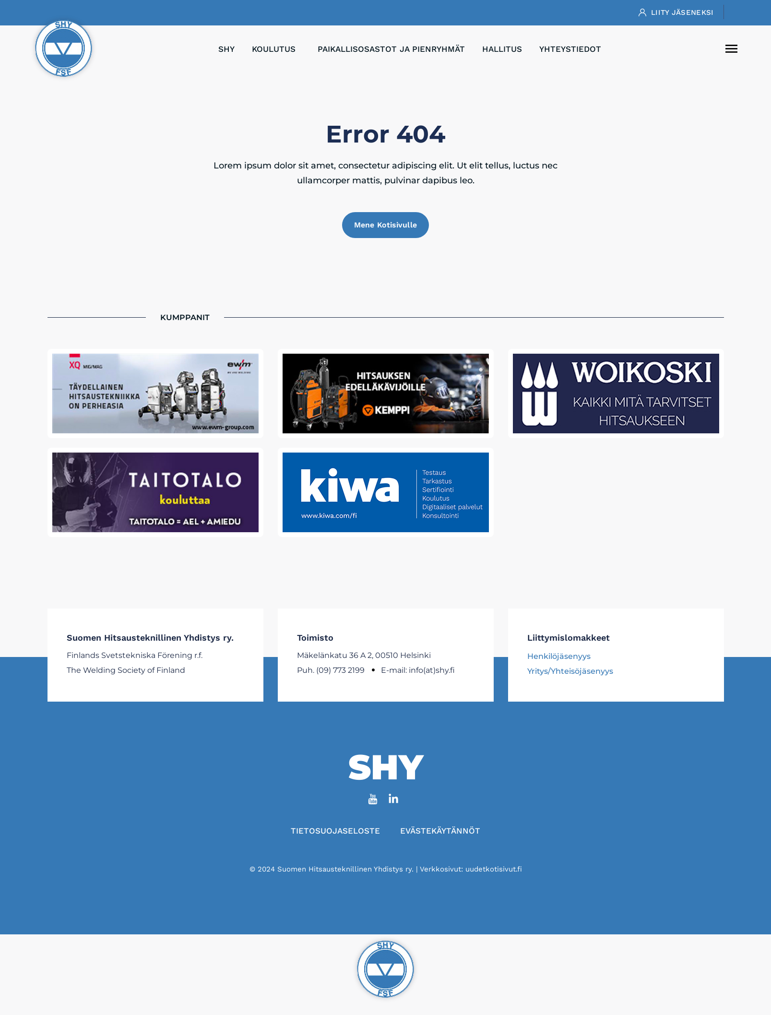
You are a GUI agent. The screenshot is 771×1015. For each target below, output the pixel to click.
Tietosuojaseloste (335, 831)
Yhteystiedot (570, 49)
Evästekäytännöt (441, 831)
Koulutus (276, 49)
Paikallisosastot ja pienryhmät (391, 49)
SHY (226, 49)
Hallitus (502, 49)
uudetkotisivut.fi (493, 869)
